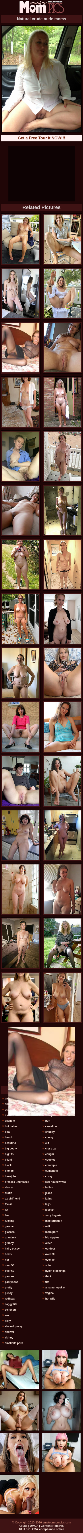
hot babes (11, 1126)
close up (50, 1148)
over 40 (49, 1259)
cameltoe (51, 1126)
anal (7, 1104)
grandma (10, 1237)
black (8, 1165)
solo (48, 1265)
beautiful (10, 1143)
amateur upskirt (55, 1287)
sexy (8, 1320)
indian (49, 1187)
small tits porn (14, 1343)
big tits (9, 1154)
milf (47, 1226)
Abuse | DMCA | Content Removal (41, 1525)
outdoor (50, 1248)
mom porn (51, 1232)
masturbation (53, 1220)
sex (7, 1315)
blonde (9, 1170)
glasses (10, 1232)
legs (47, 1204)
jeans (48, 1193)
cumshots (51, 1170)
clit (47, 1143)
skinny (9, 1337)
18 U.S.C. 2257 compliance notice (41, 1529)
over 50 (9, 1265)
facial (8, 1204)
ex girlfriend (12, 1198)
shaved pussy (13, 1326)
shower (9, 1332)
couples (50, 1159)
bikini (8, 1159)
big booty (11, 1148)
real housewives (55, 1181)
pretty (8, 1287)
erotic (8, 1193)
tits (47, 1282)
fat (6, 1209)
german (9, 1226)
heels (8, 1254)
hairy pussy (12, 1248)
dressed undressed (17, 1181)
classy (49, 1137)
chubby (50, 1131)
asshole (10, 1120)
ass (7, 1115)
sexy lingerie (53, 1215)
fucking (9, 1220)
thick (48, 1276)
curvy (48, 1176)
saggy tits (11, 1304)
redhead (10, 1298)
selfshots (11, 1309)
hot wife (50, 1298)
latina (48, 1198)
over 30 (49, 1254)
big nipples (52, 1237)
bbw (7, 1131)
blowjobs (10, 1176)
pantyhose (11, 1282)
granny (9, 1243)
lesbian (49, 1209)
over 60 (9, 1270)
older (48, 1243)
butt (47, 1120)
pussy (9, 1293)
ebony (9, 1187)
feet (7, 1215)
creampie (51, 1165)
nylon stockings (55, 1270)
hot (7, 1259)
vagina (49, 1293)
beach (9, 1137)
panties (9, 1276)
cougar (49, 1154)
